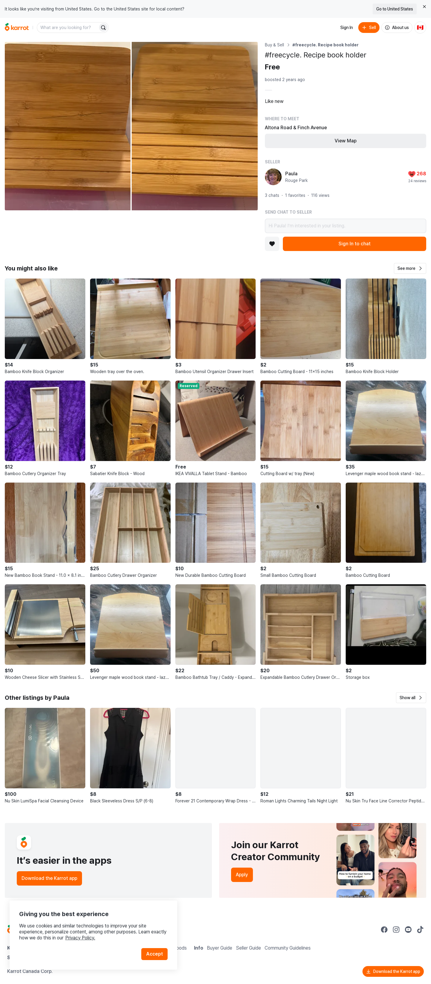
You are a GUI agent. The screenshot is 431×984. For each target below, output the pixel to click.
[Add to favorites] (272, 244)
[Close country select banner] (424, 6)
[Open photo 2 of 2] (194, 126)
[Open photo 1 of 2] (67, 126)
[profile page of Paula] (273, 176)
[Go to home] (17, 27)
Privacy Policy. (80, 938)
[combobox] (68, 27)
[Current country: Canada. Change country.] (420, 28)
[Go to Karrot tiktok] (420, 929)
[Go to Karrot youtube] (408, 929)
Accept (154, 954)
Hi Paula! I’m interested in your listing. (345, 226)
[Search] (103, 27)
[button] (410, 268)
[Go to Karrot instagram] (396, 929)
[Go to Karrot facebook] (384, 929)
